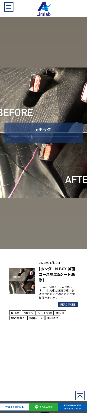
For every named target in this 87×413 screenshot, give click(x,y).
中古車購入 (18, 318)
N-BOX (15, 313)
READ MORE (68, 304)
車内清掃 (52, 318)
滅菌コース (36, 318)
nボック (29, 313)
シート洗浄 (45, 313)
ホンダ (60, 313)
